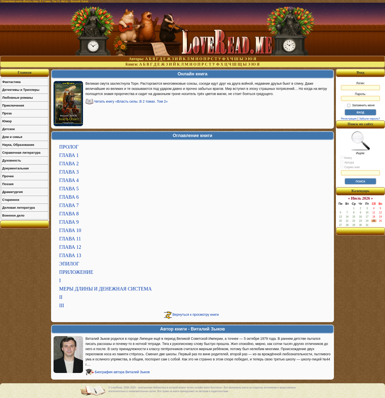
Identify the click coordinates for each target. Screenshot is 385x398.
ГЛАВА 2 (69, 163)
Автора (347, 162)
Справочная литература (21, 152)
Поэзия (8, 184)
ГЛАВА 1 (69, 155)
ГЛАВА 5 (69, 188)
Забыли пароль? (369, 118)
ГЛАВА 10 (70, 230)
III (61, 305)
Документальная (15, 168)
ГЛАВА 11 (70, 238)
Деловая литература (18, 207)
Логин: (360, 86)
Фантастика (11, 82)
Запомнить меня (360, 105)
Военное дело (13, 215)
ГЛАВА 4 (69, 180)
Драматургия (12, 192)
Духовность (11, 160)
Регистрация (349, 118)
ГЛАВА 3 (69, 172)
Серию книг (350, 167)
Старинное (10, 200)
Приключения (13, 105)
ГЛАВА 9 (69, 222)
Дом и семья (12, 137)
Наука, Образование (18, 145)
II (60, 297)
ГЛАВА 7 (69, 205)
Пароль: (360, 96)
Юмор (7, 121)
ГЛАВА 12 (70, 247)
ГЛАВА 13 (70, 255)
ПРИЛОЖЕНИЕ (76, 272)
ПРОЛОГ (69, 147)
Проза (7, 113)
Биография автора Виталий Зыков (122, 372)
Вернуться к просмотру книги (195, 314)
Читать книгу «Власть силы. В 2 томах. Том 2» (131, 101)
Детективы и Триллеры (20, 90)
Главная (24, 72)
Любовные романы (17, 97)
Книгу (346, 158)
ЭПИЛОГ (69, 263)
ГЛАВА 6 (69, 197)
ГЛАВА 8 (69, 213)
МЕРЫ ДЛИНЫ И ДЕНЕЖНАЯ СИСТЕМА (105, 288)
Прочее (8, 176)
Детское (8, 129)
